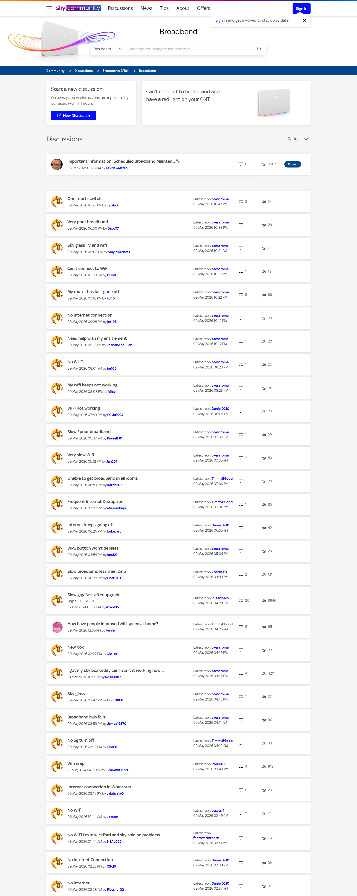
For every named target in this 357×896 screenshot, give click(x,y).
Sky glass (76, 693)
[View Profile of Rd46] (111, 298)
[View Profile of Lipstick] (113, 205)
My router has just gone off (93, 291)
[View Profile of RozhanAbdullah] (119, 345)
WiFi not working (83, 408)
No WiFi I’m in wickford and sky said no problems (113, 835)
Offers (203, 8)
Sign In (301, 8)
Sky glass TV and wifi (87, 245)
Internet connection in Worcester (99, 786)
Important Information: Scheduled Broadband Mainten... (121, 161)
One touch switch (84, 198)
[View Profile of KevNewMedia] (117, 168)
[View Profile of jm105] (112, 322)
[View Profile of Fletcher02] (115, 890)
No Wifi (74, 810)
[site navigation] (49, 8)
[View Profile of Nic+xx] (112, 654)
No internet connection (89, 315)
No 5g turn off (80, 740)
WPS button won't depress (93, 548)
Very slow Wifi (80, 454)
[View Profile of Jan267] (111, 461)
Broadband (178, 31)
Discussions (120, 8)
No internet (78, 883)
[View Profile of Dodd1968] (115, 700)
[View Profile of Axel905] (112, 607)
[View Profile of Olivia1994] (115, 415)
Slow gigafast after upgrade (93, 594)
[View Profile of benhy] (111, 630)
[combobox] (188, 49)
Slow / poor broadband (89, 431)
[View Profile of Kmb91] (112, 747)
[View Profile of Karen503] (114, 485)
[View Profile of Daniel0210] (220, 409)
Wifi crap (75, 763)
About (182, 8)
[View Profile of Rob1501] (218, 764)
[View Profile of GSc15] (111, 866)
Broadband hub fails (86, 717)
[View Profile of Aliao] (112, 392)
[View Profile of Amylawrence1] (119, 252)
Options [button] (294, 138)
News (146, 8)
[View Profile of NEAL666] (114, 842)
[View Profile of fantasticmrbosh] (206, 838)
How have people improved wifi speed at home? (112, 623)
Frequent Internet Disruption (95, 501)
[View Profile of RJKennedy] (220, 598)
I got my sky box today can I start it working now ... (115, 670)
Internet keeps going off (90, 524)
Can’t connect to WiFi (88, 268)
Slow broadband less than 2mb (96, 571)
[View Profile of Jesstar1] (113, 817)
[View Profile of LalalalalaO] (115, 794)
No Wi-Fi (75, 361)
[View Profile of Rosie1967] (113, 677)
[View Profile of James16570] (116, 724)
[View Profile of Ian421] (112, 555)
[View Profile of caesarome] (220, 199)
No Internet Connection (90, 859)
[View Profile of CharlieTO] (114, 578)
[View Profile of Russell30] (114, 438)
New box (75, 647)
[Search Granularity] (108, 49)
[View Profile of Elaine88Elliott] (117, 770)
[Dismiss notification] (304, 20)
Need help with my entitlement (97, 338)
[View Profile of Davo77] (113, 228)
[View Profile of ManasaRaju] (116, 508)
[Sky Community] (78, 8)
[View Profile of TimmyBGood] (222, 479)
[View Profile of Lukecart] (114, 531)
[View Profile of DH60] (111, 275)
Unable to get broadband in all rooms (102, 478)
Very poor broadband (87, 221)
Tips (164, 8)
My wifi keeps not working (92, 385)
